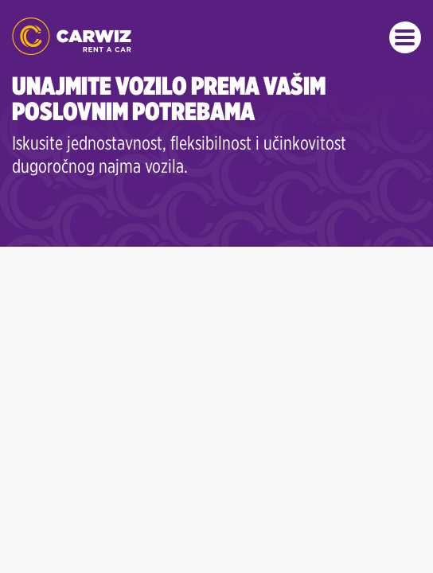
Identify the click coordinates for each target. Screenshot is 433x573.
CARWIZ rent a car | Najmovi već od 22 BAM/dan (71, 36)
